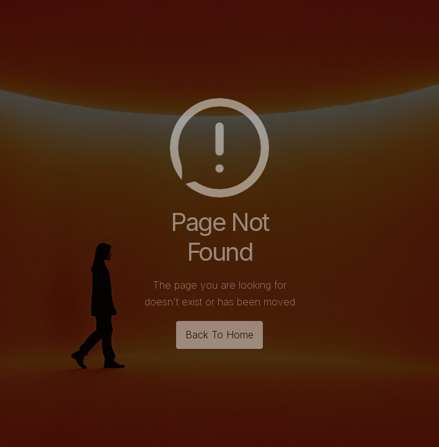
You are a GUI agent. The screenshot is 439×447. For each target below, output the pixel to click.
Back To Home (219, 334)
